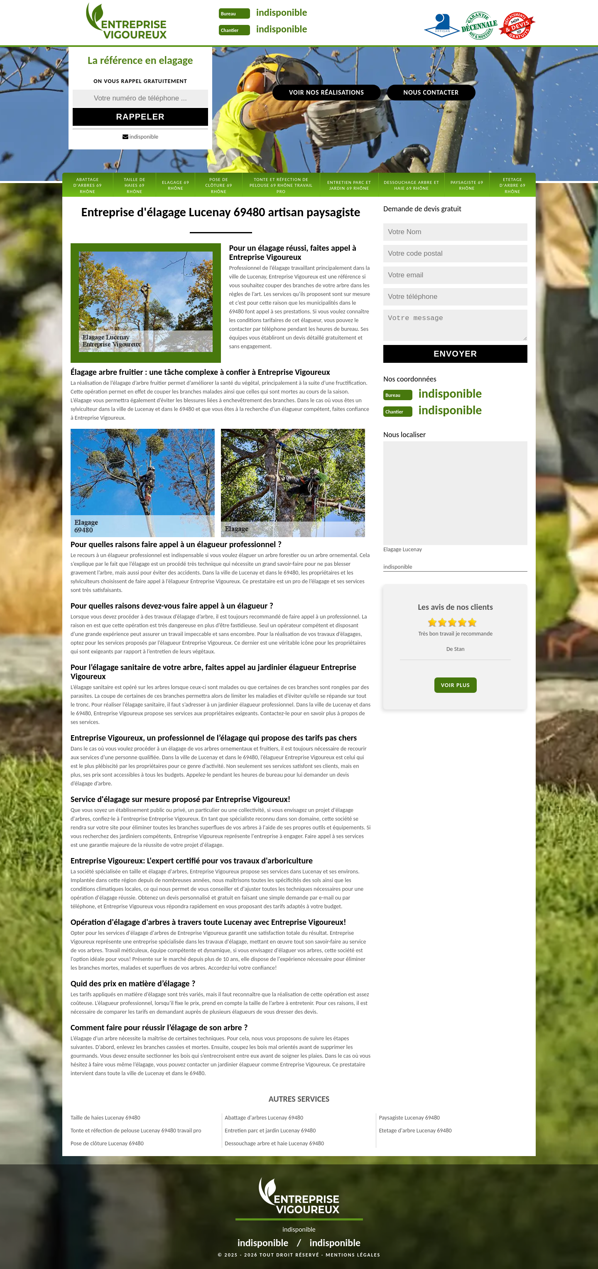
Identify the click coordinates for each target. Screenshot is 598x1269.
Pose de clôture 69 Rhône (218, 185)
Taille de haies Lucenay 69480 (105, 1117)
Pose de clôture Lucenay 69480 (107, 1143)
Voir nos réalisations (326, 92)
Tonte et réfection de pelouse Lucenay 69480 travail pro (136, 1130)
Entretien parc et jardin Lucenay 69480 (270, 1130)
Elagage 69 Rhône (175, 185)
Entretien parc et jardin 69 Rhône (349, 185)
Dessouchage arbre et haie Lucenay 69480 (274, 1143)
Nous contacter (431, 92)
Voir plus (455, 685)
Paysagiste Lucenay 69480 (409, 1117)
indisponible (281, 12)
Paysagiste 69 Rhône (467, 185)
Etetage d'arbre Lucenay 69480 (415, 1130)
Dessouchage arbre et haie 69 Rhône (411, 185)
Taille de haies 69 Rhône (134, 185)
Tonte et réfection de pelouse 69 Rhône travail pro (281, 185)
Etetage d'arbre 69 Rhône (513, 185)
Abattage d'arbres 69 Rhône (88, 185)
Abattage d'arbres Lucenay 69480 (264, 1117)
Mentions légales (353, 1255)
